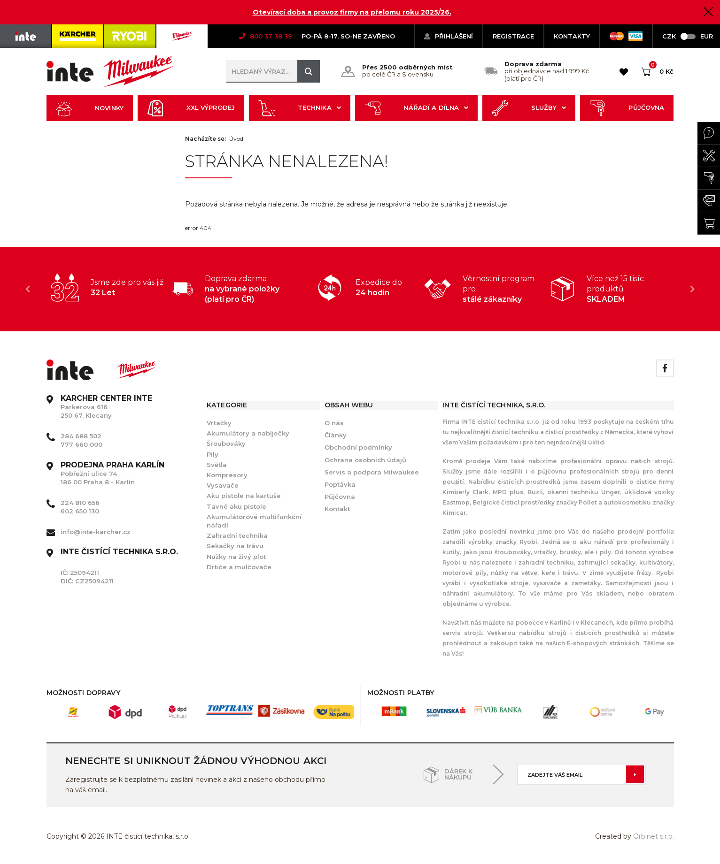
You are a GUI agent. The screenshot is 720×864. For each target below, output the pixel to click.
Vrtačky (219, 423)
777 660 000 (81, 444)
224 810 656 (80, 502)
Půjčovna (627, 108)
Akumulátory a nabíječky (248, 433)
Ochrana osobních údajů (365, 460)
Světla (217, 464)
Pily (212, 454)
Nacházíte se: (205, 139)
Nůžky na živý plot (236, 556)
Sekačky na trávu (235, 546)
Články (336, 435)
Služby (528, 108)
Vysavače (223, 485)
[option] (109, 288)
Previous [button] (27, 289)
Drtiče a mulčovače (239, 567)
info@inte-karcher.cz (96, 531)
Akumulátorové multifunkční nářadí (254, 521)
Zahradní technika (237, 535)
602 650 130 (80, 511)
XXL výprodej (191, 108)
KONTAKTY (572, 36)
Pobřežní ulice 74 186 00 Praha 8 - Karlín (112, 473)
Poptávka (340, 484)
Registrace (513, 36)
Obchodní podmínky (358, 447)
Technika (299, 108)
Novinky (90, 108)
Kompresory (227, 475)
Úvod (236, 139)
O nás (334, 423)
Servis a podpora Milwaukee (372, 472)
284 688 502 (81, 436)
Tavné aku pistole (236, 506)
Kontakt (337, 508)
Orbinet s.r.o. (653, 836)
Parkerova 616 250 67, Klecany (106, 407)
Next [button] (693, 289)
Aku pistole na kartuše (244, 495)
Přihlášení (448, 36)
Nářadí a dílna (416, 108)
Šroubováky (226, 443)
